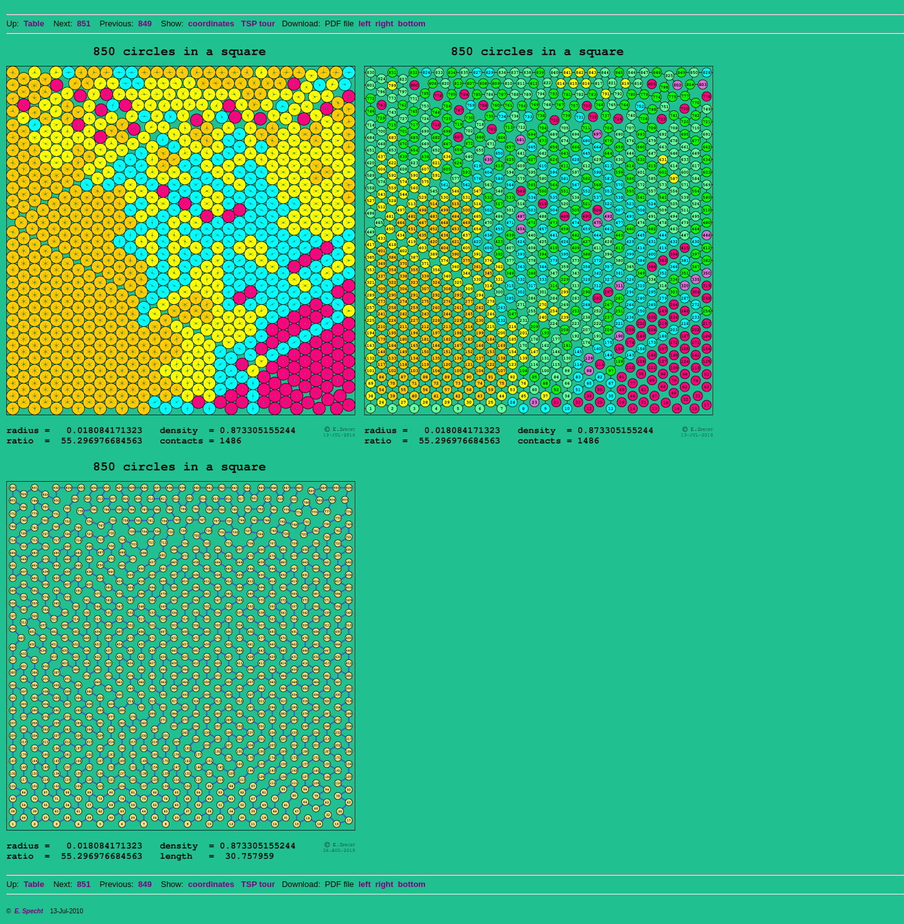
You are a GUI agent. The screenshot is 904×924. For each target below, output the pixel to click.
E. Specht (28, 911)
